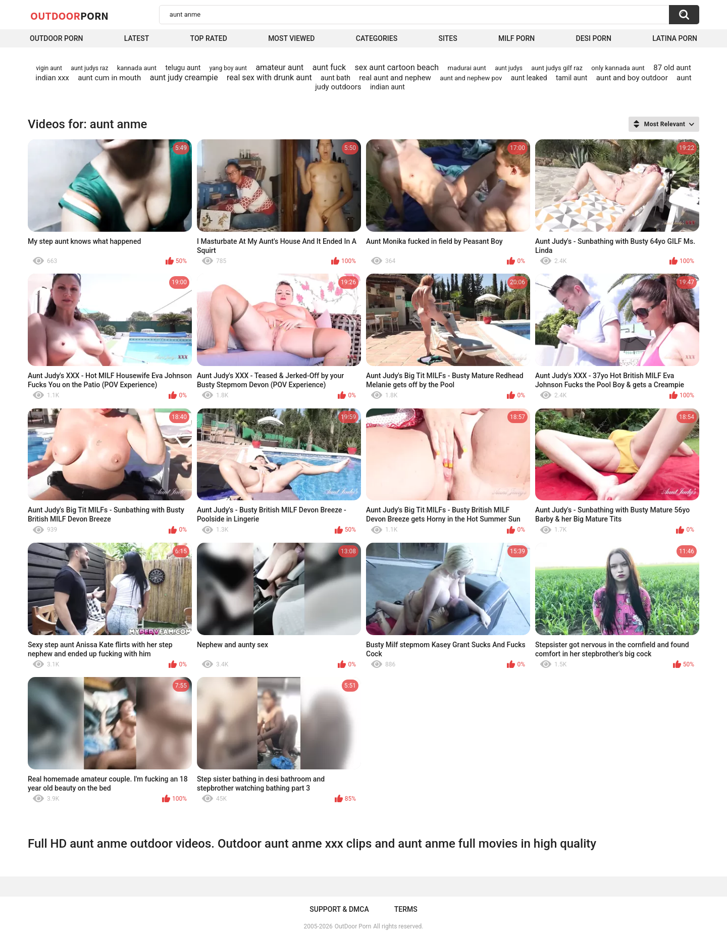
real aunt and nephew (395, 77)
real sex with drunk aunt (269, 77)
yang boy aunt (228, 68)
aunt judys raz (89, 68)
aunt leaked (529, 78)
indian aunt (387, 87)
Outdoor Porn (56, 38)
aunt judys (509, 68)
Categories (376, 38)
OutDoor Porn (353, 926)
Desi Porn (593, 38)
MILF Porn (516, 38)
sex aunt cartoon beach (397, 67)
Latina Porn (674, 38)
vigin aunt (49, 68)
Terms (406, 909)
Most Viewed (291, 38)
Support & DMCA (339, 909)
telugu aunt (182, 68)
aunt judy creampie (184, 77)
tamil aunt (571, 78)
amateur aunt (279, 67)
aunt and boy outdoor (632, 77)
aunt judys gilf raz (557, 68)
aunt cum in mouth (109, 77)
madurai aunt (467, 68)
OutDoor (69, 16)
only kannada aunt (618, 68)
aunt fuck (329, 67)
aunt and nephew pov (471, 78)
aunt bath (335, 78)
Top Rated (208, 38)
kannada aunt (137, 68)
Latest (136, 38)
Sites (447, 38)
